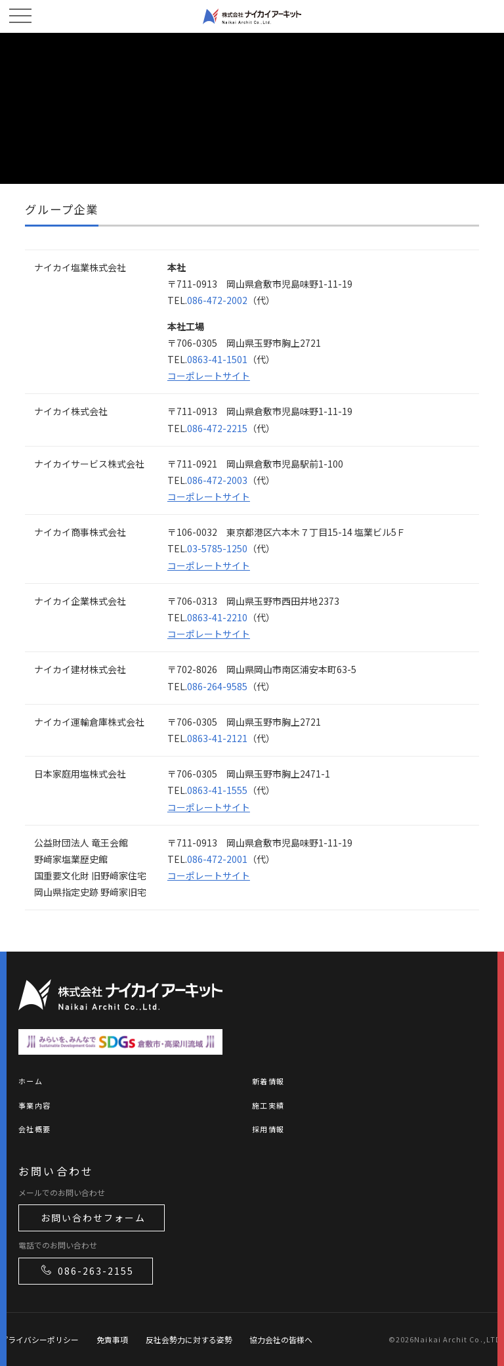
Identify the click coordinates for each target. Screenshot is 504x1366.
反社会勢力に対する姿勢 (189, 1339)
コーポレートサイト (208, 375)
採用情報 (268, 1129)
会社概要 (34, 1129)
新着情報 (268, 1081)
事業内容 (34, 1105)
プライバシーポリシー (39, 1339)
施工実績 (268, 1105)
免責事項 (112, 1339)
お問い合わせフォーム (93, 1217)
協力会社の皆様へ (280, 1339)
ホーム (30, 1081)
